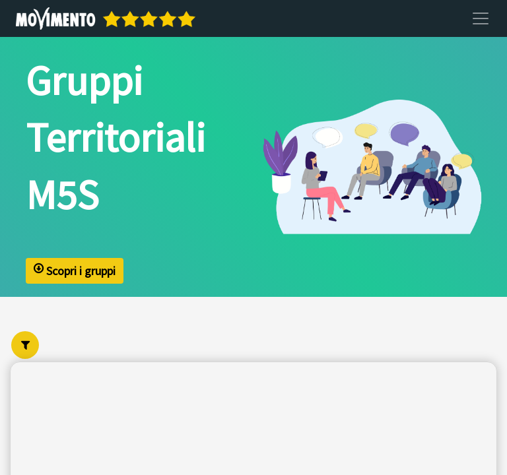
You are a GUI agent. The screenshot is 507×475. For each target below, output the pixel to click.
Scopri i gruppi (75, 270)
